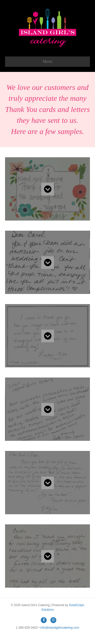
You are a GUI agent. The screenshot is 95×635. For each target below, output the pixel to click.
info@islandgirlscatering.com (59, 627)
